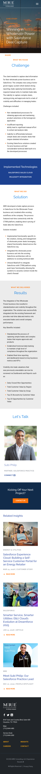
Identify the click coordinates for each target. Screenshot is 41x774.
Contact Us (20, 500)
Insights (24, 742)
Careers (7, 746)
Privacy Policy (28, 766)
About (6, 742)
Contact (25, 746)
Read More (10, 574)
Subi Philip (10, 465)
